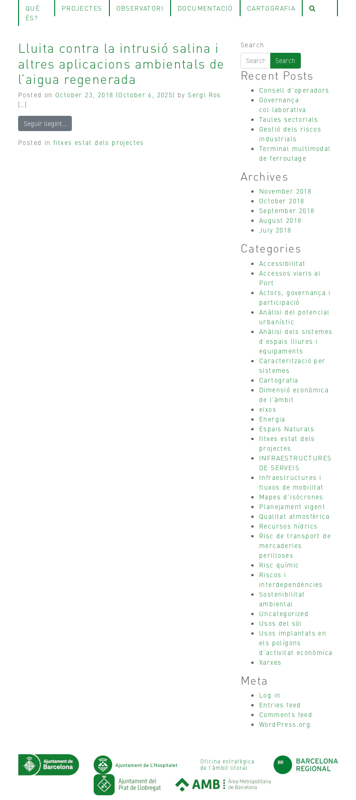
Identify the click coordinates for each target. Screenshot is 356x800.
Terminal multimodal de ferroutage (295, 153)
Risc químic (279, 564)
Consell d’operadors (294, 89)
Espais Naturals (286, 428)
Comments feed (285, 714)
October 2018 (282, 200)
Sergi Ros (204, 94)
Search (252, 44)
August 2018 (280, 220)
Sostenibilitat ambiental (282, 598)
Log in (269, 694)
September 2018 (287, 210)
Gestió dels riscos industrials (290, 133)
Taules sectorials (288, 119)
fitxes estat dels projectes (98, 142)
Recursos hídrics (288, 525)
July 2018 (275, 229)
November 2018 (285, 190)
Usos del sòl (280, 623)
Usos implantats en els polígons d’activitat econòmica (295, 642)
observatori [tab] (140, 8)
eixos (267, 409)
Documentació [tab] (205, 8)
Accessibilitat (282, 263)
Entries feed (280, 704)
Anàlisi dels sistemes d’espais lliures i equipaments (295, 341)
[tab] (320, 8)
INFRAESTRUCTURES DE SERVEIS (295, 462)
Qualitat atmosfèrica (294, 516)
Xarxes (270, 662)
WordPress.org (285, 724)
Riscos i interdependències (291, 579)
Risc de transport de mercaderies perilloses (295, 545)
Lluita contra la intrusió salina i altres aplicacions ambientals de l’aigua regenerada (121, 62)
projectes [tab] (82, 8)
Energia (272, 418)
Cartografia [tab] (271, 8)
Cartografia (278, 379)
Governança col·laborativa (282, 104)
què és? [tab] (32, 12)
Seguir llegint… (45, 123)
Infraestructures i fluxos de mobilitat (291, 481)
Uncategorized (284, 613)
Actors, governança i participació (295, 297)
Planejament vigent (292, 506)
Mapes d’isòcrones (291, 496)
